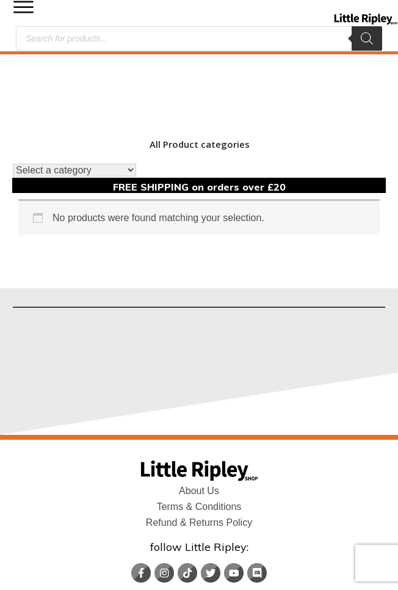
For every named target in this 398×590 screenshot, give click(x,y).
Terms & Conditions (199, 436)
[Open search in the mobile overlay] (199, 38)
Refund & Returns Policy (199, 452)
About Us (199, 420)
